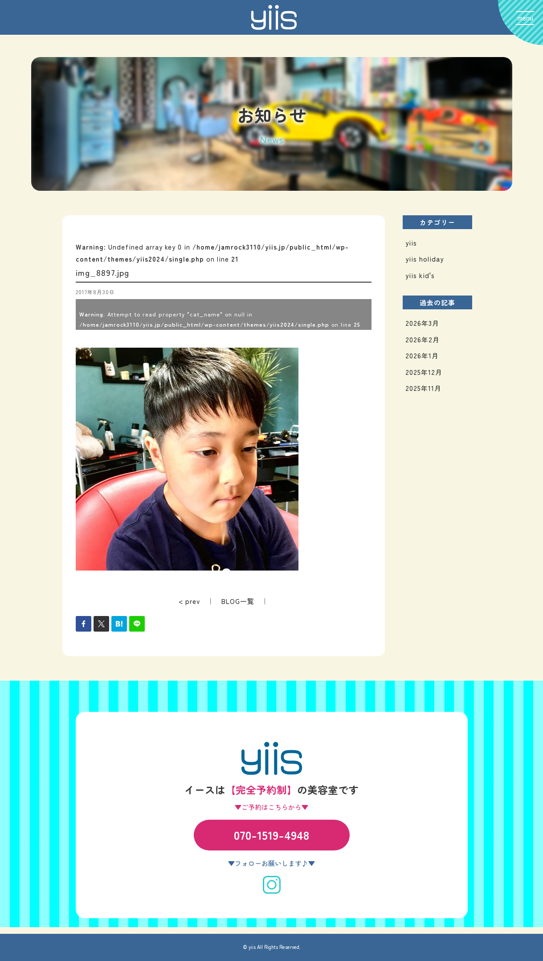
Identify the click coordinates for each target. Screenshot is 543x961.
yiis (411, 242)
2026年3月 (422, 323)
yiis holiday (424, 258)
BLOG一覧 (237, 601)
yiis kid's (420, 275)
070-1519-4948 (271, 834)
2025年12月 (423, 372)
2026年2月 (422, 339)
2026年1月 (422, 355)
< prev (189, 601)
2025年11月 (423, 388)
